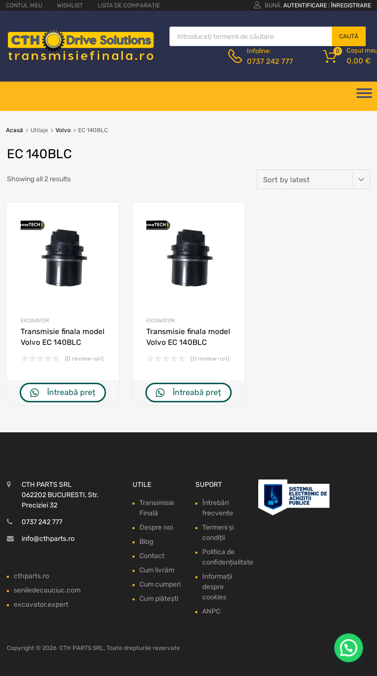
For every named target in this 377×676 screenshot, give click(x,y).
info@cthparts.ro (48, 539)
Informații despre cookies (217, 586)
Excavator (35, 320)
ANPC (211, 611)
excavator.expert (41, 604)
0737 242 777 (270, 61)
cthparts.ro (31, 576)
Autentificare (305, 5)
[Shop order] (313, 179)
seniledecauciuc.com (47, 590)
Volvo (63, 130)
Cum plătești (158, 598)
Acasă (14, 130)
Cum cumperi (160, 584)
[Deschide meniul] (364, 96)
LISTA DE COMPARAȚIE (129, 5)
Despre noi (156, 527)
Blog (146, 541)
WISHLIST (70, 5)
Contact (151, 556)
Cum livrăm (156, 570)
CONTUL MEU (24, 5)
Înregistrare (351, 5)
